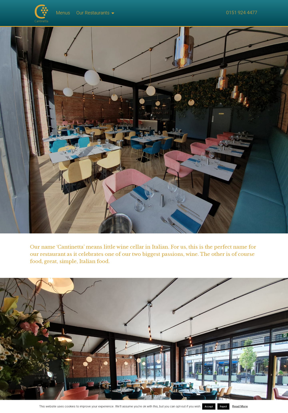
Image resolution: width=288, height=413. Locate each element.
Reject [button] (223, 406)
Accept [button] (209, 406)
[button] (112, 13)
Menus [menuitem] (63, 13)
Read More (240, 406)
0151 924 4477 (241, 12)
